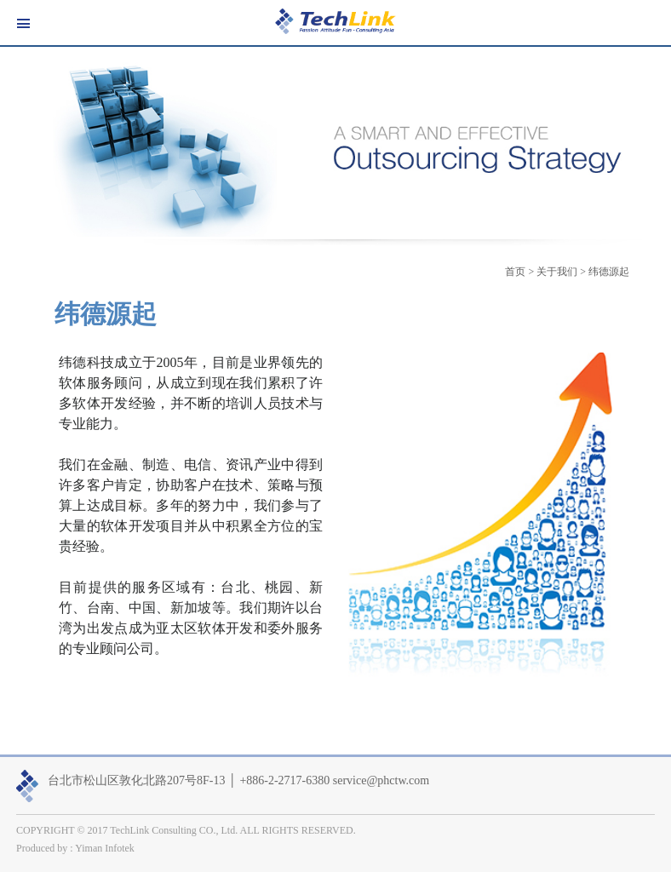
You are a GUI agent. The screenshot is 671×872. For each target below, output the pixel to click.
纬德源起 (608, 272)
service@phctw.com (381, 780)
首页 (515, 272)
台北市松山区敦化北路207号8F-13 (136, 780)
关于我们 (556, 272)
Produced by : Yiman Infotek (75, 848)
